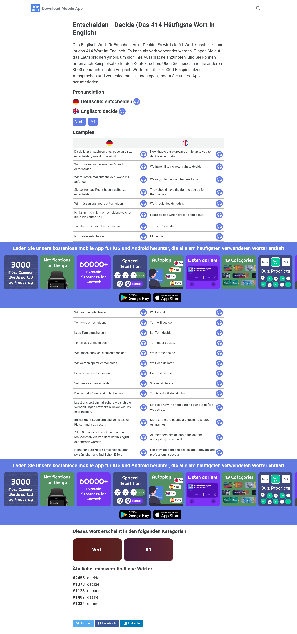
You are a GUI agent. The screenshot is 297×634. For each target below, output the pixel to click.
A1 (93, 122)
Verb (79, 122)
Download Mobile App (62, 8)
